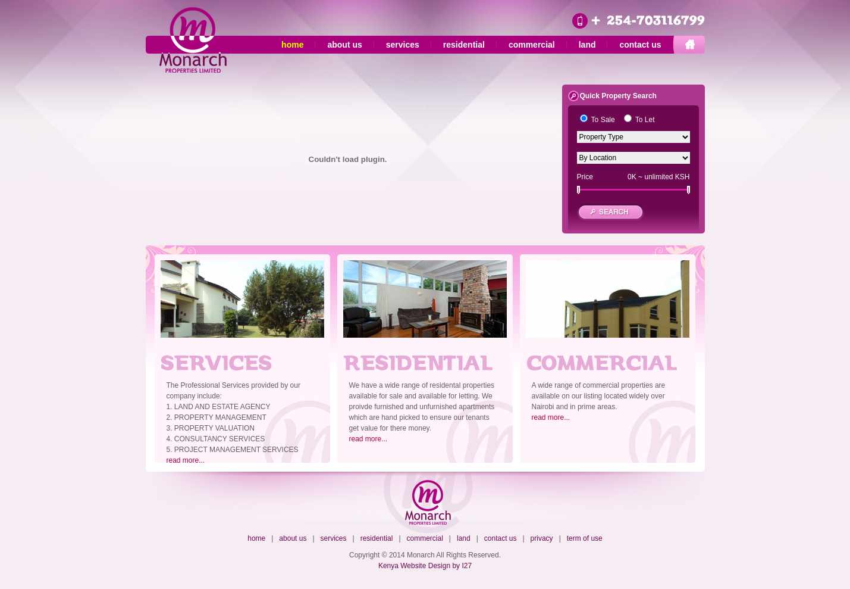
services (402, 44)
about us (344, 44)
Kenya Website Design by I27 (425, 566)
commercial (532, 44)
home (292, 44)
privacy (542, 538)
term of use (585, 538)
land (587, 44)
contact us (640, 44)
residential (464, 44)
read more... (186, 460)
